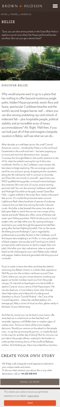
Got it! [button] (30, 403)
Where (14, 14)
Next (57, 63)
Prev (2, 63)
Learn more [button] (33, 395)
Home (4, 14)
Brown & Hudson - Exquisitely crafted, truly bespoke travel (22, 6)
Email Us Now (29, 382)
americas (25, 14)
